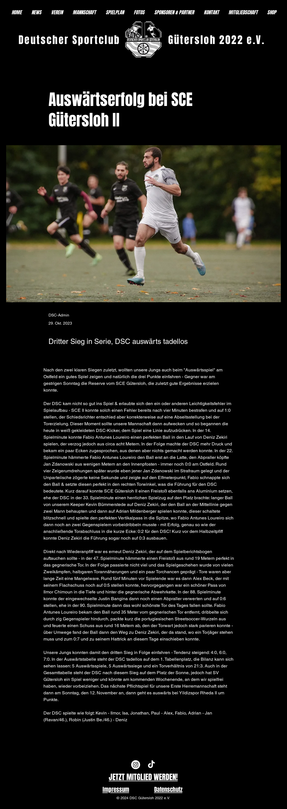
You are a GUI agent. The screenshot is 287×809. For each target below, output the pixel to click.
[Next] (225, 731)
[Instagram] (135, 764)
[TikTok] (151, 764)
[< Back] (66, 81)
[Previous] (66, 731)
